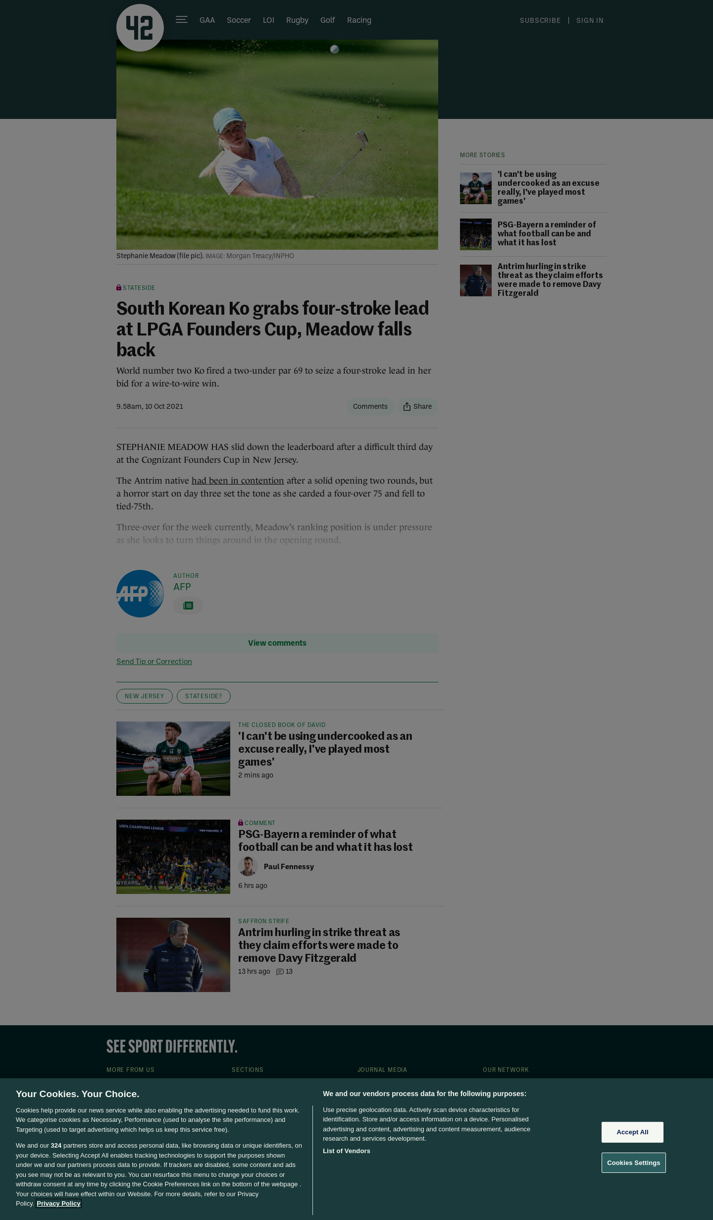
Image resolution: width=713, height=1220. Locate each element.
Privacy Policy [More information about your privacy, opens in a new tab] (58, 1203)
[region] (356, 1149)
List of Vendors (346, 1151)
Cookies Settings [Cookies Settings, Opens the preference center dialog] (634, 1162)
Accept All (632, 1132)
